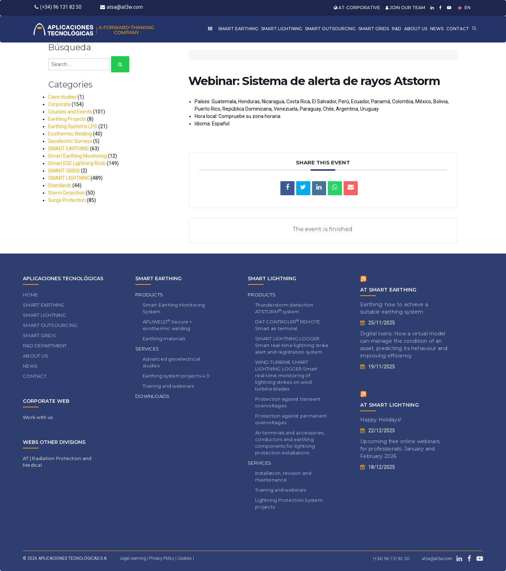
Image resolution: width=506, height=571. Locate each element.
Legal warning (133, 558)
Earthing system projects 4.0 (176, 376)
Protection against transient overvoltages (287, 402)
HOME (30, 294)
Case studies (62, 97)
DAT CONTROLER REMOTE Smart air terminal (287, 325)
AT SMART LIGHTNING (389, 405)
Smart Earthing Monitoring (77, 156)
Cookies (185, 558)
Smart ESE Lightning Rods (77, 163)
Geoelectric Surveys (70, 141)
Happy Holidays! (380, 419)
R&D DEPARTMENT (45, 345)
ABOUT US (415, 28)
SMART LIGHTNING (281, 28)
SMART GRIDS (373, 28)
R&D (396, 28)
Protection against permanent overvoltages (291, 419)
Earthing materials (164, 338)
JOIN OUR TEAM (405, 7)
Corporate (59, 104)
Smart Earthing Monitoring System (174, 308)
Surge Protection (67, 200)
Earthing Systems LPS (72, 126)
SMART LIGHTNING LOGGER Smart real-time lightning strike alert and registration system (292, 345)
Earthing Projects (67, 119)
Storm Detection (66, 193)
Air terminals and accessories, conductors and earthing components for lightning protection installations (290, 442)
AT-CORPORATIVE (357, 7)
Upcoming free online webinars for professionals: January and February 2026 (400, 448)
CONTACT (457, 28)
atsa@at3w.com (121, 7)
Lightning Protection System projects (289, 503)
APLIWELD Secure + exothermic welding (167, 325)
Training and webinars (168, 386)
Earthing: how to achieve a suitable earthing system (394, 308)
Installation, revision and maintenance (283, 476)
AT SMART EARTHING (388, 290)
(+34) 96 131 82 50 (58, 7)
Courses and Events (70, 111)
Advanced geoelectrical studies (171, 362)
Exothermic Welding (70, 134)
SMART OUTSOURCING (330, 28)
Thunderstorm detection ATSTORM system (284, 308)
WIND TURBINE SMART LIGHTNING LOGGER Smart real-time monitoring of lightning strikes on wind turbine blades (286, 375)
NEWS (436, 28)
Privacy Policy (162, 558)
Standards (59, 185)
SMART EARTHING (238, 28)
